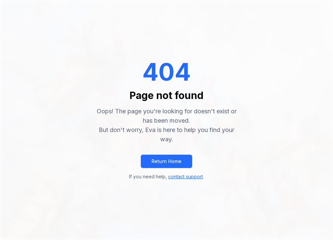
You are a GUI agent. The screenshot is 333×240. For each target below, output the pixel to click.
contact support (185, 176)
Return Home (166, 161)
